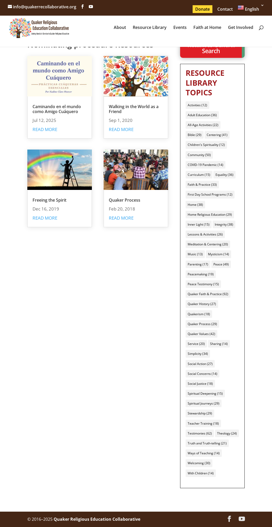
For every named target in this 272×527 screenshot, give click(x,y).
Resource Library (150, 28)
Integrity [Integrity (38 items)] (224, 224)
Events (180, 28)
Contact (225, 9)
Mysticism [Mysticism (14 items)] (218, 254)
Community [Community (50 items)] (199, 155)
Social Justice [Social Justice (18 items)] (200, 383)
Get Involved (240, 28)
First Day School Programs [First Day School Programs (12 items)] (210, 194)
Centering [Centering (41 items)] (217, 135)
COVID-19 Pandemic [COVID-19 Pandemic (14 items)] (205, 165)
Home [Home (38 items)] (195, 204)
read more (45, 129)
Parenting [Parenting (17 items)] (198, 264)
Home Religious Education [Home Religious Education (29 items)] (210, 214)
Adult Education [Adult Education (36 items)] (202, 115)
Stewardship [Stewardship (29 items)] (200, 413)
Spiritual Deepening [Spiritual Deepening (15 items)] (205, 393)
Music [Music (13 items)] (195, 254)
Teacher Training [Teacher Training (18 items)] (203, 423)
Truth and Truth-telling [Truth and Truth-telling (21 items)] (207, 443)
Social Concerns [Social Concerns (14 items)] (202, 373)
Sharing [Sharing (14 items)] (219, 344)
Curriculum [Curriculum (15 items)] (199, 174)
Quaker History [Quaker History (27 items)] (202, 304)
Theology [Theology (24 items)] (227, 433)
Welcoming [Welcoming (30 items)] (199, 463)
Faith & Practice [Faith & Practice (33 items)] (202, 184)
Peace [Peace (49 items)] (221, 264)
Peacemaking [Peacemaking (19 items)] (201, 274)
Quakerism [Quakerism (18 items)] (199, 314)
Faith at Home (207, 28)
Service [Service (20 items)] (196, 344)
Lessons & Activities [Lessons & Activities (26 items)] (205, 234)
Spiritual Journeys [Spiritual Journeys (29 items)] (203, 403)
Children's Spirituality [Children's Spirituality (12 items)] (206, 144)
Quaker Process (124, 200)
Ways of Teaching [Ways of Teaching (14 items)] (204, 453)
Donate (202, 9)
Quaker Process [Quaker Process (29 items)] (202, 324)
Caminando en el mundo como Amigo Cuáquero (57, 109)
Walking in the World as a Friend (134, 109)
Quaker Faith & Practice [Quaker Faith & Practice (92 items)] (208, 294)
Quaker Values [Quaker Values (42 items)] (201, 334)
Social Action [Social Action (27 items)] (200, 364)
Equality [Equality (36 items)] (224, 174)
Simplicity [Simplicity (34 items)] (198, 353)
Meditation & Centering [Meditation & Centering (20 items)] (208, 244)
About (120, 28)
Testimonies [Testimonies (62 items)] (200, 433)
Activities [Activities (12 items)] (197, 105)
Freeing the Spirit (49, 200)
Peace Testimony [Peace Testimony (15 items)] (203, 284)
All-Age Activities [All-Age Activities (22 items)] (203, 125)
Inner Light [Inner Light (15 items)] (199, 224)
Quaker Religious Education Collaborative (97, 519)
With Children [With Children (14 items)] (201, 473)
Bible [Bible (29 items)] (194, 135)
